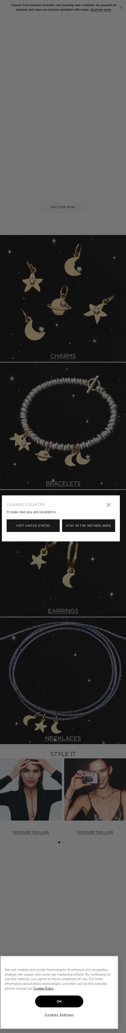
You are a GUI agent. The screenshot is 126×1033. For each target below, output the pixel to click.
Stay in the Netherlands (88, 525)
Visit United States (33, 525)
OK (59, 1001)
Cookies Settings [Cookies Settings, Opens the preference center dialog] (59, 1015)
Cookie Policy (44, 988)
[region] (59, 992)
